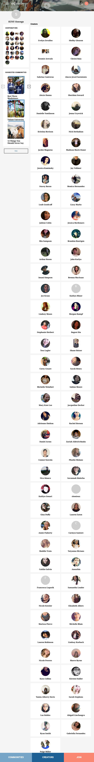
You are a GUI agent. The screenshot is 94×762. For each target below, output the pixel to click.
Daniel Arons (45, 434)
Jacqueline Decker (76, 397)
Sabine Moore (76, 379)
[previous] (3, 86)
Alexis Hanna (17, 38)
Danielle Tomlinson (45, 106)
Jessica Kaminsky (45, 160)
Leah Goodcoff (45, 197)
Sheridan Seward (76, 87)
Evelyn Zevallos (45, 33)
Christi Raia (76, 51)
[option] (16, 88)
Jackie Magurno (45, 142)
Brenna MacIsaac (76, 270)
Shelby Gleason (76, 33)
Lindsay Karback (76, 635)
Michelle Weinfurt (45, 379)
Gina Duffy (45, 507)
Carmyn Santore (76, 523)
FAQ (16, 151)
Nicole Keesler (45, 598)
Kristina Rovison (45, 124)
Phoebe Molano (76, 452)
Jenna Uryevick (12, 43)
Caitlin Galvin (45, 562)
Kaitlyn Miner (76, 286)
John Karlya (76, 252)
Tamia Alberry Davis (45, 689)
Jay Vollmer (76, 160)
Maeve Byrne (76, 653)
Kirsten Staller (76, 671)
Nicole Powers (45, 653)
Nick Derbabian (76, 124)
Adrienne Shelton (45, 416)
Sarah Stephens (76, 689)
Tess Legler (45, 343)
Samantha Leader (76, 580)
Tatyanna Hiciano (76, 543)
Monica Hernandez (76, 179)
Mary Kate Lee (45, 397)
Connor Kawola (45, 452)
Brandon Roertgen (76, 233)
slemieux (76, 489)
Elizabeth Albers (76, 598)
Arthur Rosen (45, 252)
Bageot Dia (76, 325)
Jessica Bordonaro (76, 215)
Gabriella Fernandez (76, 726)
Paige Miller (45, 744)
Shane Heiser (76, 343)
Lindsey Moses (45, 306)
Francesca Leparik (45, 578)
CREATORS (48, 757)
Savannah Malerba (76, 470)
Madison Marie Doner (76, 142)
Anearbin (76, 562)
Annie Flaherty (45, 525)
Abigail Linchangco (76, 707)
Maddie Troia (45, 543)
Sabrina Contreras (45, 69)
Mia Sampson (45, 233)
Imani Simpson (45, 270)
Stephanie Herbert (45, 325)
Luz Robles (45, 707)
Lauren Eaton (76, 507)
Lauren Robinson (45, 635)
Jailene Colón (45, 215)
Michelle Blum (76, 616)
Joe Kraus (45, 288)
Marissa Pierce (45, 616)
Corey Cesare (45, 361)
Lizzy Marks (76, 197)
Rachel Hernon (76, 416)
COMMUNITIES (16, 757)
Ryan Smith (45, 726)
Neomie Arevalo (45, 51)
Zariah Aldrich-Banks (76, 434)
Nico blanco (45, 470)
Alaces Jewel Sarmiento (12, 38)
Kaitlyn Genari (45, 489)
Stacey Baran (45, 179)
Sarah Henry (76, 361)
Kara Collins (45, 671)
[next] (29, 86)
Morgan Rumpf (76, 306)
